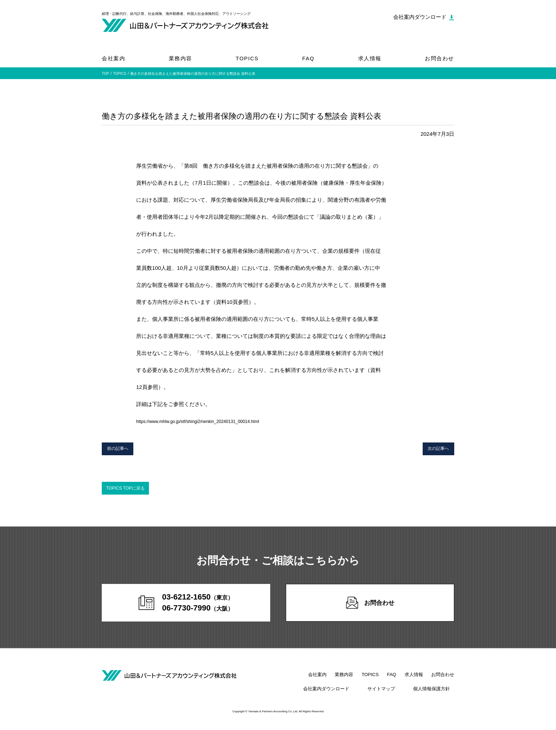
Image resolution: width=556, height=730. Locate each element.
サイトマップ (394, 694)
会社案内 (113, 58)
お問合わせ (439, 58)
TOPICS (247, 58)
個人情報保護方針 (435, 694)
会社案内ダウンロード (348, 694)
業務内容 (180, 58)
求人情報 (370, 58)
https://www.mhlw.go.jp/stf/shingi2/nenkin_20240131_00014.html (212, 421)
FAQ (308, 58)
